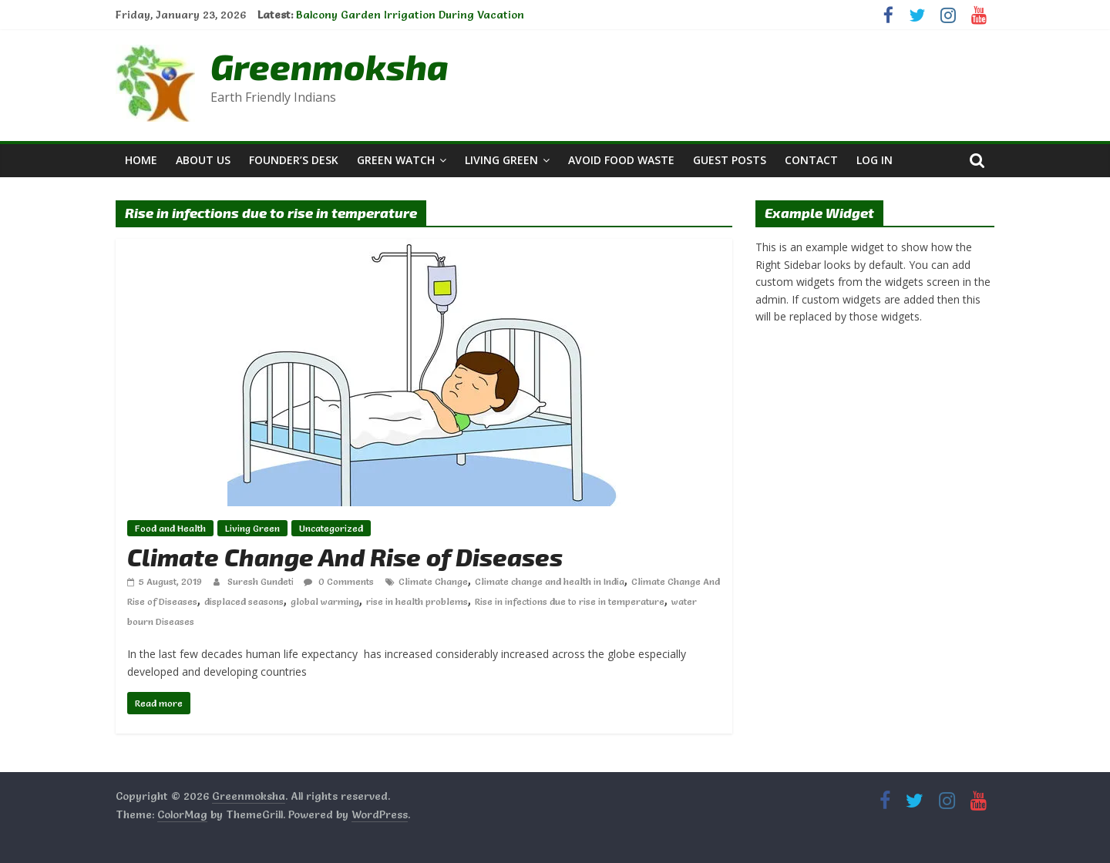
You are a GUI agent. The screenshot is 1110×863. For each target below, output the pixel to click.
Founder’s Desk (293, 160)
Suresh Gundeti (261, 581)
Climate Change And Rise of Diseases (345, 556)
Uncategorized (331, 528)
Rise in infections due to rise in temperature (569, 601)
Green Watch (396, 160)
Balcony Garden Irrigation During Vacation (410, 15)
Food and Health (170, 528)
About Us (203, 160)
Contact (811, 160)
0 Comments (339, 581)
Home (141, 160)
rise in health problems (417, 601)
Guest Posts (729, 160)
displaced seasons (244, 601)
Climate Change (433, 581)
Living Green (501, 160)
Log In (874, 160)
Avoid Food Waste (621, 160)
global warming (325, 601)
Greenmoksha (329, 66)
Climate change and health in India (549, 581)
